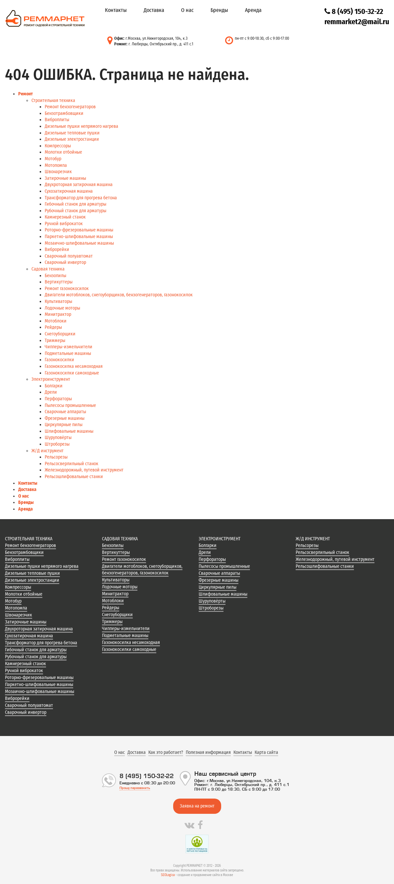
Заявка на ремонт (197, 806)
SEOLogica (168, 875)
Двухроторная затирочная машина (79, 184)
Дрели (51, 392)
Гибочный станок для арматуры (75, 204)
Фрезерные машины (64, 418)
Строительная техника (53, 100)
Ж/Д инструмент (47, 451)
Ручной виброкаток (64, 223)
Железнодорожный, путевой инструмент (84, 470)
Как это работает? (165, 752)
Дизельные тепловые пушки (72, 133)
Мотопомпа (56, 165)
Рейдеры (53, 327)
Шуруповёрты (58, 437)
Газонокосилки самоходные (72, 373)
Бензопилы (55, 275)
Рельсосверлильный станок (71, 464)
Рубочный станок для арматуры (75, 211)
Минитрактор (58, 314)
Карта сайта (266, 752)
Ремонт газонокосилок (67, 288)
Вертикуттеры (59, 282)
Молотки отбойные (63, 152)
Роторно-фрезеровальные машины (79, 230)
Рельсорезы (56, 457)
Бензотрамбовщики (64, 113)
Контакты (116, 10)
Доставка (154, 10)
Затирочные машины (65, 178)
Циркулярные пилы (63, 424)
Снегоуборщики (60, 334)
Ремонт (25, 94)
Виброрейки (57, 249)
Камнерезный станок (65, 217)
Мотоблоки (56, 321)
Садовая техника (48, 269)
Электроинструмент (50, 379)
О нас (187, 10)
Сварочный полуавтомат (69, 256)
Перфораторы (58, 399)
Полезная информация (208, 752)
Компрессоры (58, 146)
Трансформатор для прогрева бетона (81, 198)
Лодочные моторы (62, 308)
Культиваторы (58, 301)
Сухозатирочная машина (69, 191)
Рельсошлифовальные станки (74, 476)
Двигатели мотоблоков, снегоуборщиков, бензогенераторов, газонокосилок (119, 295)
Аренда (253, 10)
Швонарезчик (58, 171)
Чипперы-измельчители (68, 347)
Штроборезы (57, 444)
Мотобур (53, 159)
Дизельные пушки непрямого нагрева (81, 126)
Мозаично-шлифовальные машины (79, 243)
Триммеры (55, 340)
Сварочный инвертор (65, 262)
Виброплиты (57, 120)
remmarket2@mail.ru (356, 21)
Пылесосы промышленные (70, 405)
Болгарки (54, 386)
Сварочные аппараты (65, 412)
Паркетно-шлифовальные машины (79, 236)
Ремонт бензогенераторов (70, 107)
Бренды (219, 10)
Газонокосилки (59, 360)
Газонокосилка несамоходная (74, 366)
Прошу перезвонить (135, 788)
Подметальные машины (68, 353)
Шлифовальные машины (69, 431)
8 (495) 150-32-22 (353, 11)
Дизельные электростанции (72, 139)
